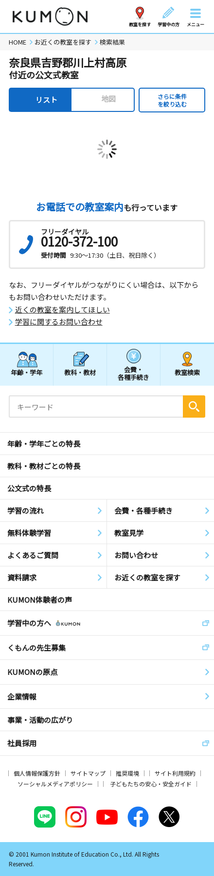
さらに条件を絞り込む (172, 100)
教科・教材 (80, 372)
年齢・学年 (26, 372)
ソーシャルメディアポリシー (55, 784)
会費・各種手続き (133, 373)
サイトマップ (88, 773)
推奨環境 (127, 773)
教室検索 (187, 372)
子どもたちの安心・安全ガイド (151, 784)
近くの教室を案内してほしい (62, 309)
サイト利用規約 (175, 773)
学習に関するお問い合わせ (59, 322)
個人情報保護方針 (37, 773)
